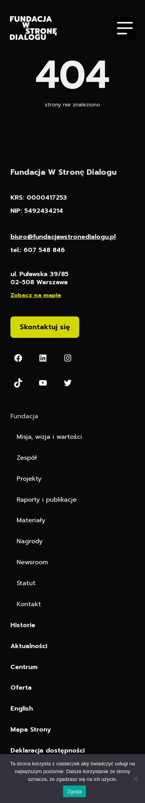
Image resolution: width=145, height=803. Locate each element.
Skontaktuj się (45, 327)
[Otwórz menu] (125, 28)
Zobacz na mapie (35, 295)
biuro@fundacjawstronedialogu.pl (63, 237)
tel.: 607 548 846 (37, 250)
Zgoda (74, 791)
